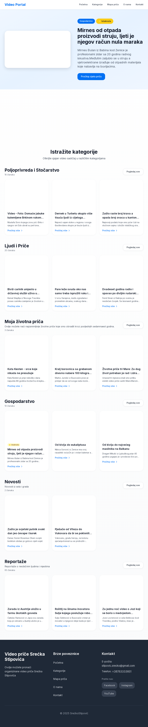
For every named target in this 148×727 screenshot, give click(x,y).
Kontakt (139, 4)
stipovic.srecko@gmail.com (118, 665)
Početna (83, 4)
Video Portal (15, 4)
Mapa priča (113, 4)
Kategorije (97, 4)
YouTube (109, 693)
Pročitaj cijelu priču (91, 76)
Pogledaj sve (133, 171)
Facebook (109, 685)
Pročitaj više (15, 230)
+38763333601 (121, 671)
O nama (127, 4)
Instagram (126, 685)
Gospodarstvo (87, 21)
